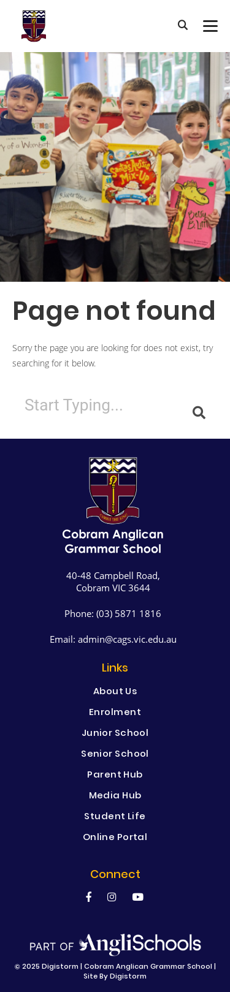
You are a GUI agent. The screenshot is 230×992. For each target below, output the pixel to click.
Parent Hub (114, 775)
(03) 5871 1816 (128, 613)
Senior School (115, 755)
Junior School (115, 734)
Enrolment (115, 713)
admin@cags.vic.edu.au (127, 639)
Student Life (114, 817)
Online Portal (115, 838)
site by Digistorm (115, 977)
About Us (115, 692)
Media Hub (115, 796)
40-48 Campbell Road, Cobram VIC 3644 (113, 581)
